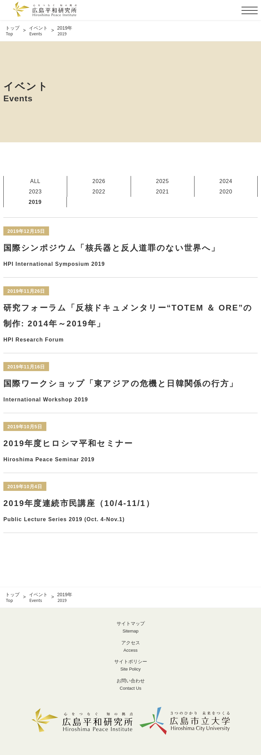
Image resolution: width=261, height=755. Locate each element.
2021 (162, 191)
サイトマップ (130, 628)
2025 (162, 181)
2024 (225, 181)
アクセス (130, 647)
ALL (35, 181)
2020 (225, 191)
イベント (38, 30)
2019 (35, 202)
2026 (98, 181)
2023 (35, 191)
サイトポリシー (130, 666)
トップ (12, 30)
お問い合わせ (130, 685)
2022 (98, 191)
